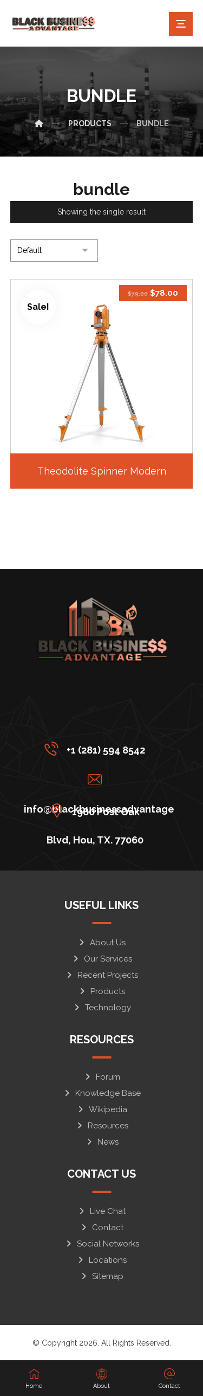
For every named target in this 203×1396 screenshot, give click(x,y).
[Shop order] (54, 250)
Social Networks (101, 1244)
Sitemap (101, 1276)
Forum (101, 1077)
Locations (101, 1260)
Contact (101, 1227)
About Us (101, 942)
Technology (102, 1007)
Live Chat (101, 1211)
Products (101, 991)
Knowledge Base (102, 1093)
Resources (101, 1126)
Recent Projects (101, 975)
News (102, 1142)
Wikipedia (101, 1109)
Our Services (101, 959)
